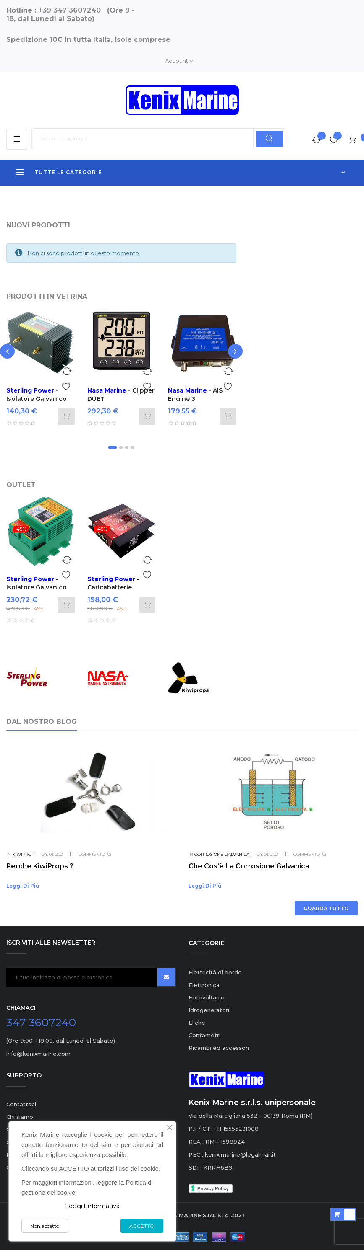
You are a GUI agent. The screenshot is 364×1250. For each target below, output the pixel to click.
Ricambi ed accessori (219, 1047)
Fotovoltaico (207, 997)
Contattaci (21, 1104)
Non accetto (44, 1226)
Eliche (197, 1022)
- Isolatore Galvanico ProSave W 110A (36, 587)
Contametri (204, 1035)
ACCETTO (142, 1226)
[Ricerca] (158, 138)
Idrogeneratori (209, 1010)
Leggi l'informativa (92, 1206)
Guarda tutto (326, 908)
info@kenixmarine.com (38, 1053)
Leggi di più (22, 886)
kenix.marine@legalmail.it (240, 1154)
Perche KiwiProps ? (39, 866)
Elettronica (204, 984)
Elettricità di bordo (215, 972)
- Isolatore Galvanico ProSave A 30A (36, 399)
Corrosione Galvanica (221, 854)
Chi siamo (19, 1116)
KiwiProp (23, 854)
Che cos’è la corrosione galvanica (249, 866)
